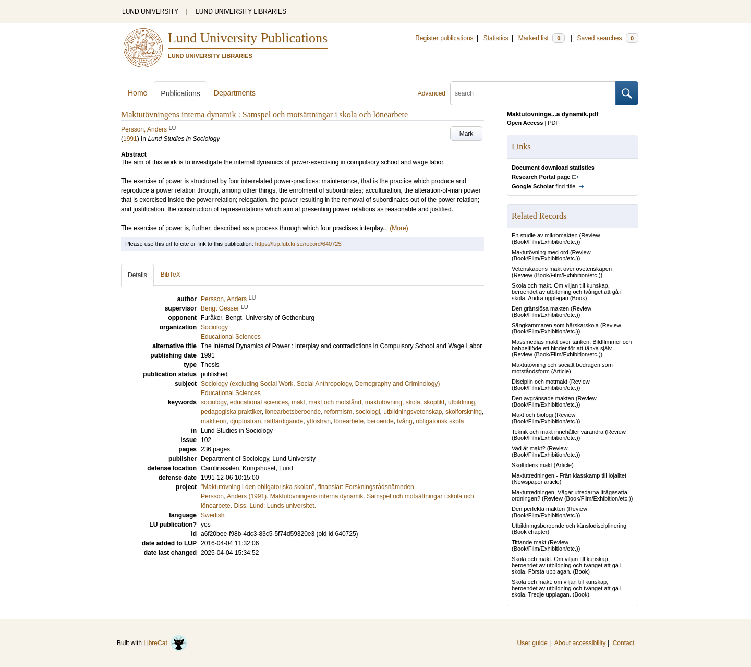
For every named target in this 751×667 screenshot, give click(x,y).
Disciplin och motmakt (539, 381)
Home (137, 93)
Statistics (495, 38)
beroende (380, 421)
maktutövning (383, 402)
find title (543, 186)
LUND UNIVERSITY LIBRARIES (241, 11)
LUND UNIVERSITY (150, 11)
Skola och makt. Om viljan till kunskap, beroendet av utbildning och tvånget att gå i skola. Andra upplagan (566, 291)
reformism (338, 411)
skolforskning (463, 411)
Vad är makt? (529, 448)
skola (413, 402)
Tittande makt (529, 542)
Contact (623, 643)
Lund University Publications (248, 37)
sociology (213, 402)
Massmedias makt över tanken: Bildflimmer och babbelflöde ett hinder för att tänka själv (572, 345)
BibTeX (170, 274)
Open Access (525, 123)
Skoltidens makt (532, 465)
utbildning (461, 402)
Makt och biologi (532, 415)
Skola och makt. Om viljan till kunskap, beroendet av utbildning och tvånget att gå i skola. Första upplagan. (566, 565)
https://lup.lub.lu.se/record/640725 (298, 244)
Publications (180, 93)
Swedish (212, 515)
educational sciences (259, 402)
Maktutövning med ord (540, 252)
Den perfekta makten (538, 509)
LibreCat (165, 643)
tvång (404, 421)
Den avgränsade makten (543, 398)
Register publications (444, 38)
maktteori (213, 421)
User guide (532, 643)
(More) (399, 228)
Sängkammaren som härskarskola (555, 325)
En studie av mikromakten (545, 235)
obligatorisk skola (440, 421)
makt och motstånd (335, 402)
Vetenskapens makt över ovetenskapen (562, 269)
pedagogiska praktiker (231, 411)
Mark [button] (466, 133)
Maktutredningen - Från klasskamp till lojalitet (569, 475)
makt (298, 402)
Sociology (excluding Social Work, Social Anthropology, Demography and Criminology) (320, 383)
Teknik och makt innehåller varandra (557, 431)
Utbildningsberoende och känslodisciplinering (569, 525)
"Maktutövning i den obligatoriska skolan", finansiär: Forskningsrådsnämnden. (308, 487)
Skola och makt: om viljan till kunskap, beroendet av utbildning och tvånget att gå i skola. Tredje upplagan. (566, 588)
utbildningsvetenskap (412, 411)
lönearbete (349, 421)
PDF (553, 123)
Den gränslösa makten (540, 308)
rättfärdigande (283, 421)
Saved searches (607, 38)
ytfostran (319, 421)
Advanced (431, 93)
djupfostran (245, 421)
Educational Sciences (231, 393)
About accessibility (580, 643)
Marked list (541, 38)
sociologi (368, 411)
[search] (533, 93)
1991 (130, 138)
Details (137, 275)
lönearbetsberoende (293, 411)
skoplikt (433, 402)
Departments (235, 93)
